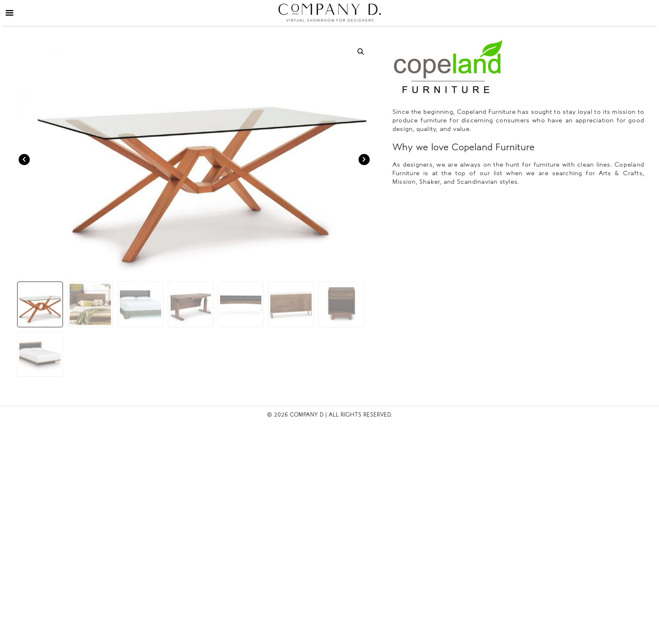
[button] (360, 51)
